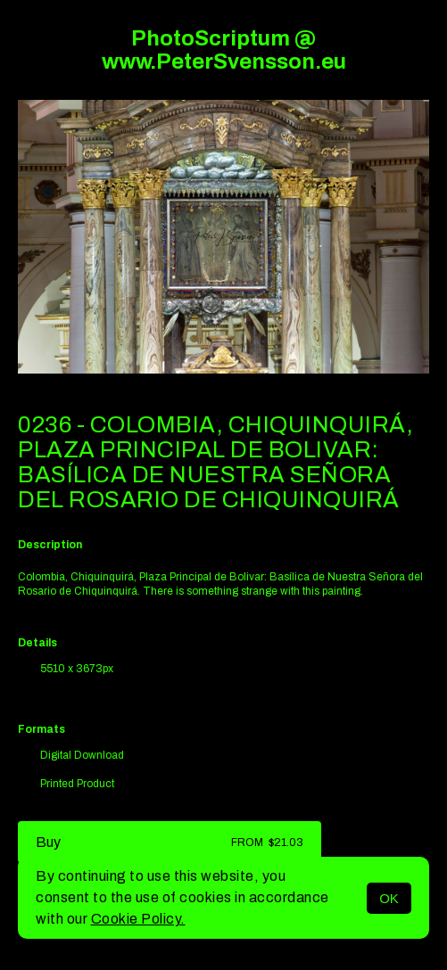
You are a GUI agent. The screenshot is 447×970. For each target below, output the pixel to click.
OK (389, 898)
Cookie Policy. (138, 918)
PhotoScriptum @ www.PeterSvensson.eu (224, 50)
